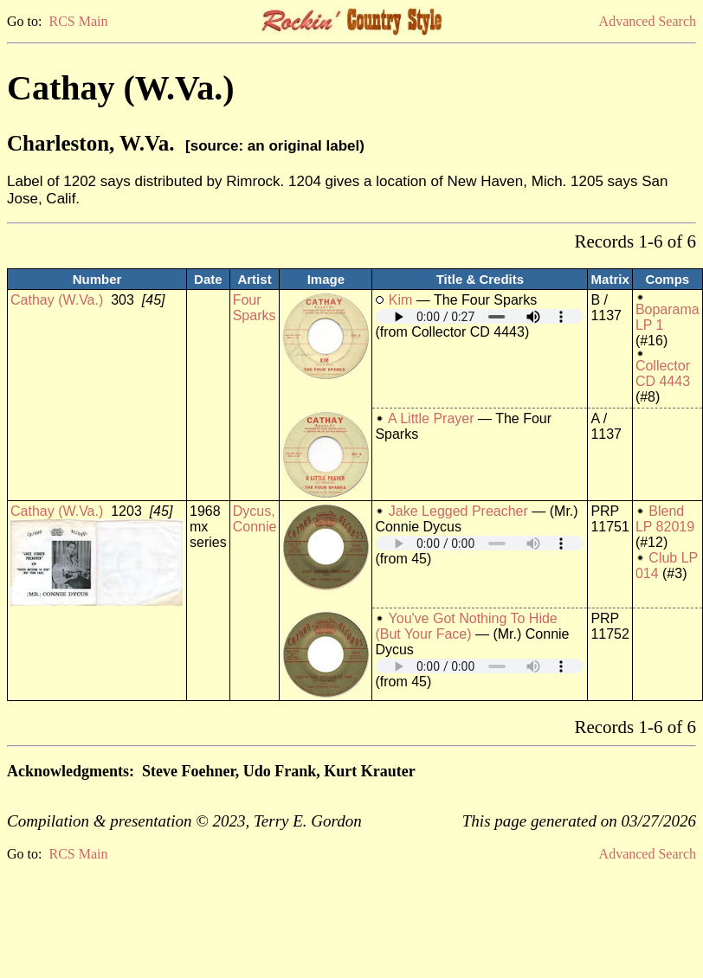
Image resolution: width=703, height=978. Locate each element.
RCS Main (77, 21)
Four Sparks (254, 308)
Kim (401, 300)
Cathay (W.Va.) (56, 300)
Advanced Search (647, 21)
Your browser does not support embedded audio (480, 316)
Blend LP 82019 (664, 519)
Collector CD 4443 (662, 373)
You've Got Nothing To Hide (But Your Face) (466, 626)
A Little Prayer (431, 418)
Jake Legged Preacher (458, 511)
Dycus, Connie (255, 519)
